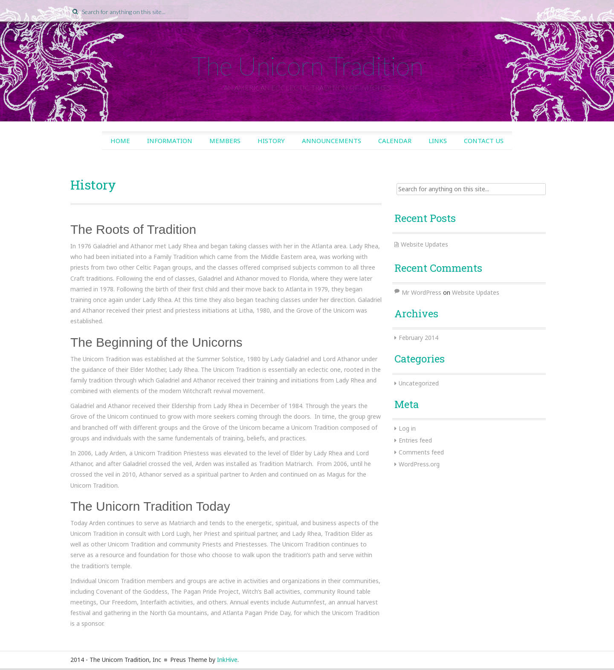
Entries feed (415, 440)
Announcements (331, 140)
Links (438, 140)
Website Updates (424, 244)
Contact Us (484, 140)
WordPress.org (419, 464)
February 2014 (418, 338)
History (271, 140)
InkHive (227, 660)
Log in (407, 428)
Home (120, 140)
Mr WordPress (421, 292)
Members (224, 140)
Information (169, 140)
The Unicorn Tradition (307, 65)
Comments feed (421, 452)
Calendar (394, 140)
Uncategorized (419, 383)
